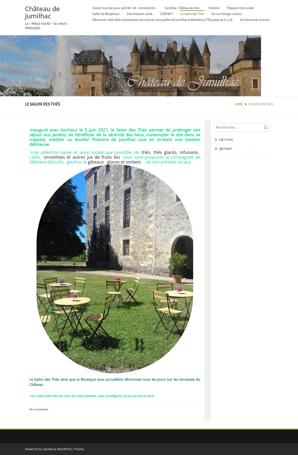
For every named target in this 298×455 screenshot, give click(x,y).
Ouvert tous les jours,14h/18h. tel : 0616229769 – (124, 8)
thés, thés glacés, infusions (170, 152)
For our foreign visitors (226, 14)
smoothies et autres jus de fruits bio (82, 157)
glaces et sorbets (124, 162)
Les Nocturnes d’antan (255, 20)
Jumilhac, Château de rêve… (183, 8)
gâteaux (96, 162)
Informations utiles (139, 14)
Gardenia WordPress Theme (63, 449)
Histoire (214, 8)
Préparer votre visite (240, 8)
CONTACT (166, 14)
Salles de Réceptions (105, 14)
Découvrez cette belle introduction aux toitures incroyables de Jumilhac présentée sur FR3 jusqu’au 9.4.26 (162, 20)
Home (239, 104)
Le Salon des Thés (192, 14)
